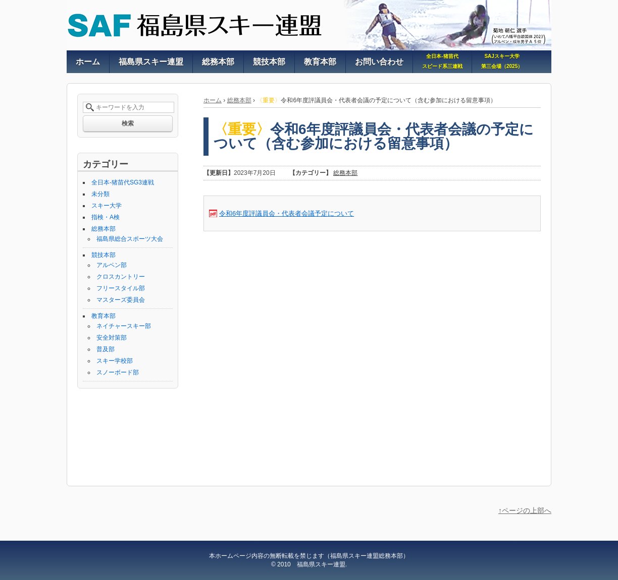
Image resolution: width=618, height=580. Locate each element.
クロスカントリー (120, 276)
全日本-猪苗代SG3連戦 (122, 182)
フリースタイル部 (120, 288)
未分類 (100, 194)
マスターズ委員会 (120, 299)
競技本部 (103, 255)
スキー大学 (106, 205)
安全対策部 (111, 337)
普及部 (105, 349)
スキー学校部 (114, 360)
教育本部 (103, 315)
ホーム (212, 100)
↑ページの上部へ (524, 510)
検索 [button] (128, 123)
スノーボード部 (117, 372)
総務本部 (239, 100)
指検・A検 (105, 217)
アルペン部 (111, 265)
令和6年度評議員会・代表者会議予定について (286, 213)
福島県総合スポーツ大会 (129, 238)
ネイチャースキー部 (123, 326)
